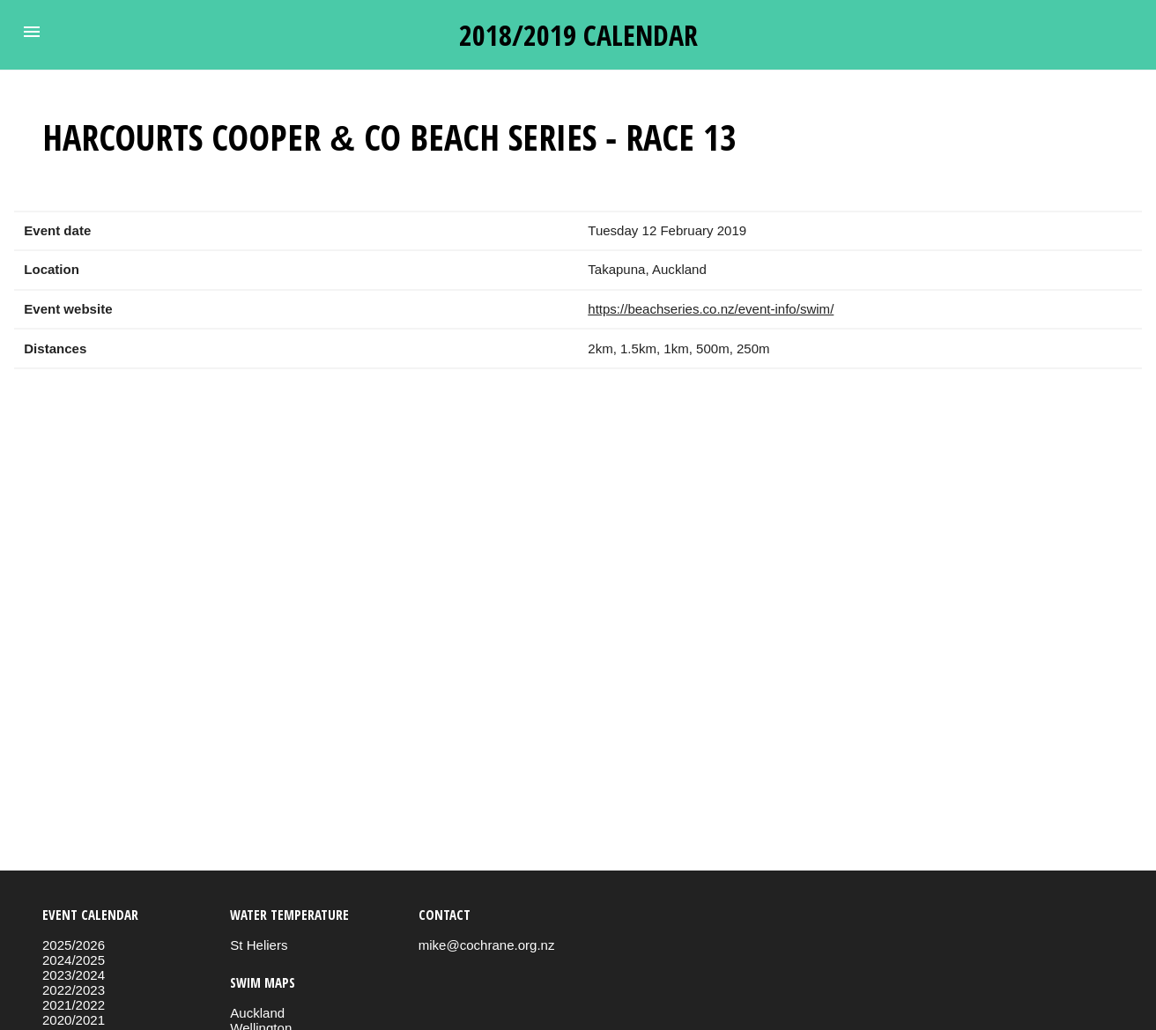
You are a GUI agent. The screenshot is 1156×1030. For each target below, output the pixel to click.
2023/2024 (73, 974)
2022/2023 (73, 989)
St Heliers (258, 944)
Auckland (257, 1012)
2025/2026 (73, 944)
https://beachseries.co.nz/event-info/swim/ (711, 308)
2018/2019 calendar (578, 35)
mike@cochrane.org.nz (487, 944)
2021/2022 (73, 1004)
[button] (31, 31)
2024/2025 (73, 959)
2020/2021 (73, 1019)
